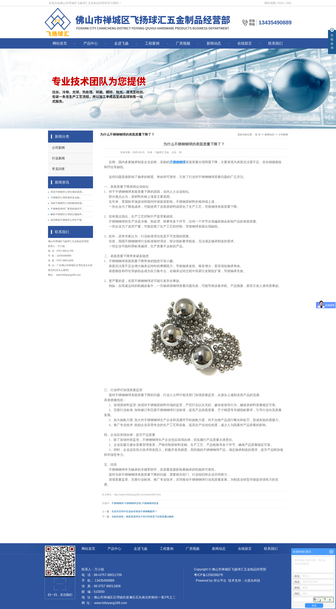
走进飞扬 (121, 43)
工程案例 (152, 43)
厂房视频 (183, 43)
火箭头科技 (252, 580)
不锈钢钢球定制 (132, 503)
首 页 (257, 134)
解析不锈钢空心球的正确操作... (67, 214)
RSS (281, 3)
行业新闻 (58, 158)
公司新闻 (58, 147)
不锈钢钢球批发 (150, 503)
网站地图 (270, 3)
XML (289, 3)
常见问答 (58, 169)
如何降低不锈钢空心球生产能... (67, 220)
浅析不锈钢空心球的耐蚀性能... (67, 203)
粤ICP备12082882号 (208, 575)
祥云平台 (220, 580)
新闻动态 (214, 43)
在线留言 (244, 43)
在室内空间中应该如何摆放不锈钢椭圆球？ (134, 511)
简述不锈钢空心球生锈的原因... (67, 192)
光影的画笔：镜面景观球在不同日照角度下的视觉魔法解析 (143, 516)
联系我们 (275, 43)
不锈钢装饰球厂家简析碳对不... (67, 208)
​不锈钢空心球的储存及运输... (66, 197)
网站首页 (60, 43)
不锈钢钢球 (118, 503)
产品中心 (90, 43)
